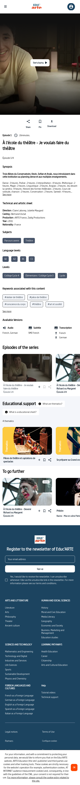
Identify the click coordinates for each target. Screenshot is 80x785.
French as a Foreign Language (19, 695)
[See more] (7, 194)
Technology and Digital (16, 656)
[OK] (74, 767)
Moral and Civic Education (53, 612)
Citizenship (46, 660)
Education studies (49, 637)
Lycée (62, 275)
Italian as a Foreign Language (19, 713)
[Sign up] (40, 568)
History (44, 607)
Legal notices (11, 731)
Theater (9, 621)
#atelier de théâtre (14, 297)
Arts (7, 612)
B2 (5, 259)
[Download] (52, 123)
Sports (8, 669)
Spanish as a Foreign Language (19, 709)
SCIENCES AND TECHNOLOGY (18, 644)
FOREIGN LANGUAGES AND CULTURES (17, 687)
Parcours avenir (11, 240)
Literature (9, 607)
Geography (46, 621)
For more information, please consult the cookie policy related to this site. (38, 779)
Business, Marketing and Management (52, 631)
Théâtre (29, 240)
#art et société (55, 304)
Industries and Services (16, 660)
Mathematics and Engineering (19, 651)
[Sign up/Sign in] (71, 6)
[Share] (28, 123)
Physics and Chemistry (15, 678)
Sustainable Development (17, 674)
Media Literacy (48, 616)
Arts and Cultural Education (54, 665)
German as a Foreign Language (20, 700)
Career (44, 656)
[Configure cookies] (49, 741)
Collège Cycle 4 (11, 275)
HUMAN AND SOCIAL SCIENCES (55, 600)
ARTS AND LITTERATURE (16, 600)
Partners (9, 741)
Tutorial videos (48, 692)
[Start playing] (40, 62)
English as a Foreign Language (19, 704)
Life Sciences (11, 665)
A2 (14, 259)
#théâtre (36, 304)
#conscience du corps (15, 304)
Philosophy (10, 616)
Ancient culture (12, 625)
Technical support (49, 697)
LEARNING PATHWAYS (51, 644)
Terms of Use (48, 731)
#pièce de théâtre (38, 297)
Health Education (49, 651)
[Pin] (40, 123)
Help (43, 685)
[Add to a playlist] (40, 386)
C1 (32, 259)
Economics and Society (52, 625)
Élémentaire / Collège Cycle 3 (39, 275)
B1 (23, 259)
